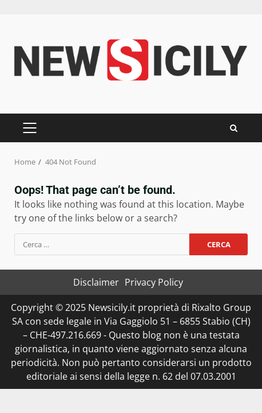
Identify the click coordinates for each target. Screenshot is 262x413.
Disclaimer (96, 282)
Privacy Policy (154, 282)
